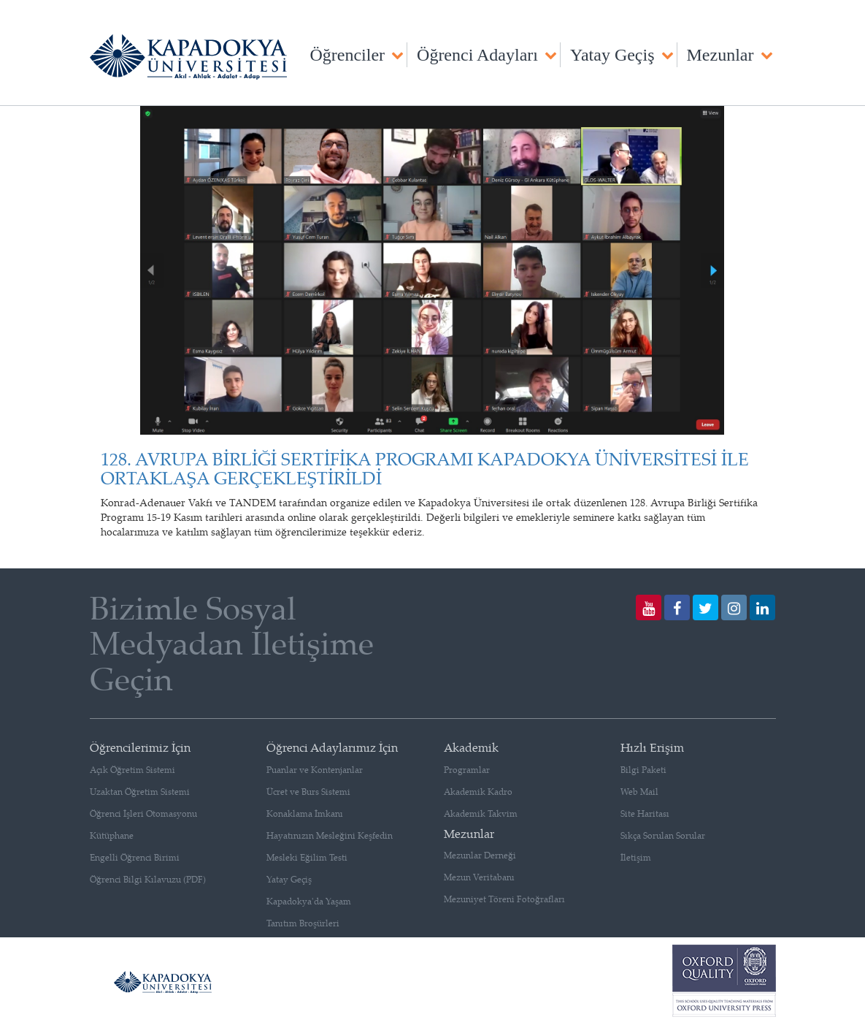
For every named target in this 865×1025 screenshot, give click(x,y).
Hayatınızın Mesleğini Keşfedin (329, 835)
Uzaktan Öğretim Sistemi (140, 791)
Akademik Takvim (481, 813)
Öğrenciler (347, 54)
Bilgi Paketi (643, 769)
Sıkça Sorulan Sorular (662, 835)
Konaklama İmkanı (304, 813)
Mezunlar (720, 54)
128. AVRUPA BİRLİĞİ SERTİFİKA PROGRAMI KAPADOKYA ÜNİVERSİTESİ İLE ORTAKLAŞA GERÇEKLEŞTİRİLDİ (425, 468)
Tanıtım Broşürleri (302, 923)
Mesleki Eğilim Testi (306, 857)
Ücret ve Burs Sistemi (308, 791)
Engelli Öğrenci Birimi (135, 857)
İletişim (635, 857)
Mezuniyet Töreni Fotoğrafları (504, 899)
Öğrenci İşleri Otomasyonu (143, 813)
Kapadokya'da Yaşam (308, 901)
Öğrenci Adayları (477, 54)
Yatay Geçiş (612, 54)
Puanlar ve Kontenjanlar (314, 769)
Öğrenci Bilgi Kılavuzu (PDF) (148, 879)
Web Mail (639, 791)
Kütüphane (112, 835)
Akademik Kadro (478, 791)
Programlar (467, 769)
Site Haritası (644, 813)
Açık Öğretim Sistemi (132, 769)
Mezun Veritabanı (479, 877)
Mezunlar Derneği (480, 855)
